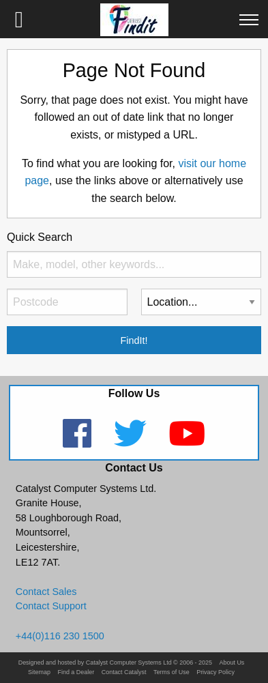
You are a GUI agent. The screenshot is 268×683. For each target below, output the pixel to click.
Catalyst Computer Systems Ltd (129, 663)
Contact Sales (46, 591)
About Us (232, 663)
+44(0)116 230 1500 (60, 635)
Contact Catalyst (124, 672)
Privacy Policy (215, 672)
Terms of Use (171, 672)
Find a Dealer (75, 672)
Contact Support (51, 605)
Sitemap (39, 672)
